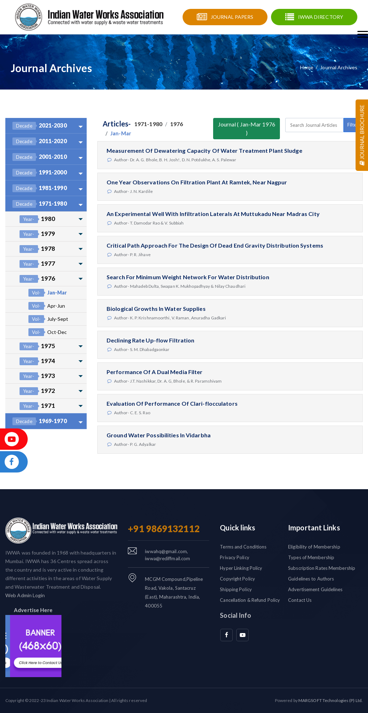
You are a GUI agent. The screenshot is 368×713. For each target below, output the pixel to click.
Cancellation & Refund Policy (250, 600)
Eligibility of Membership (314, 547)
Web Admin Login (25, 595)
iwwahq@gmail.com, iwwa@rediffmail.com (167, 555)
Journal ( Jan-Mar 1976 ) (246, 128)
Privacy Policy (234, 557)
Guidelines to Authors (311, 579)
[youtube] (242, 635)
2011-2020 (39, 141)
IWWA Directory (320, 17)
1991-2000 (39, 173)
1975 (37, 346)
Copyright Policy (237, 579)
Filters (353, 125)
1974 (37, 361)
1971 (37, 406)
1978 (37, 249)
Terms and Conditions (243, 547)
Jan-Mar (47, 293)
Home (306, 67)
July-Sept (48, 319)
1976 (37, 279)
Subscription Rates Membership (321, 568)
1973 (37, 376)
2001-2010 (39, 157)
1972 (37, 391)
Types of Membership (311, 557)
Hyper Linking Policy (241, 568)
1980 (37, 219)
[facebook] (226, 635)
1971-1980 (39, 204)
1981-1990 (39, 188)
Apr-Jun (46, 306)
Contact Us (300, 600)
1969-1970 (39, 421)
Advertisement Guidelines (315, 589)
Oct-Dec (47, 332)
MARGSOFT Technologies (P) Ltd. (330, 700)
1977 (37, 264)
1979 (37, 234)
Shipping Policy (236, 589)
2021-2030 (39, 126)
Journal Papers (232, 17)
